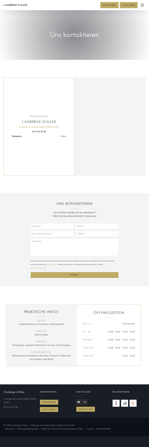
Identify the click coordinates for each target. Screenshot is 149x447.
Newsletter (86, 409)
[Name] (97, 226)
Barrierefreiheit (103, 429)
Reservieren (109, 5)
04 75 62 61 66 (39, 131)
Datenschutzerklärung (38, 268)
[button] (142, 5)
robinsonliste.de (51, 264)
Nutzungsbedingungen (29, 429)
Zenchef (70, 425)
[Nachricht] (74, 247)
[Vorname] (52, 226)
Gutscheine (128, 5)
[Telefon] (97, 233)
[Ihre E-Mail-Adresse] (52, 233)
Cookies (91, 429)
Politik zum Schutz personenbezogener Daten (63, 429)
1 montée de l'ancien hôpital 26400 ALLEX (39, 126)
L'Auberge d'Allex (15, 5)
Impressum (11, 429)
